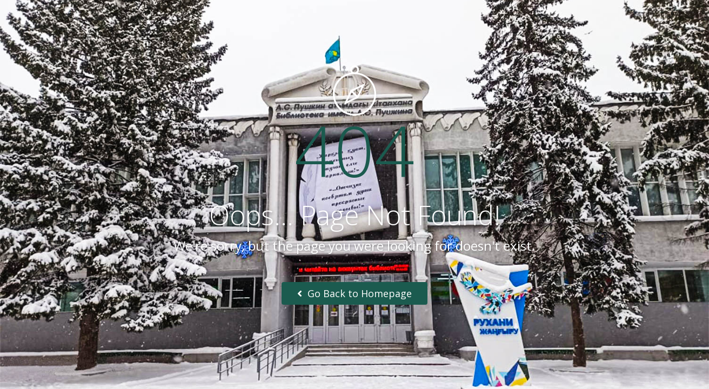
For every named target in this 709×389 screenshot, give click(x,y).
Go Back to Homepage (354, 293)
